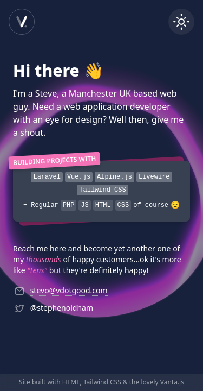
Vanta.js (172, 382)
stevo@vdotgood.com (69, 290)
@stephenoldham (61, 307)
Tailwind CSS (102, 382)
